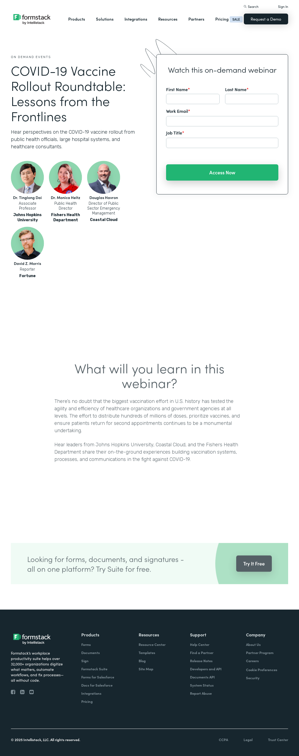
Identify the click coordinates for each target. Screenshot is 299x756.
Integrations (135, 19)
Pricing (222, 19)
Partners (196, 19)
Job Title (175, 133)
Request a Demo (266, 19)
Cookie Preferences (261, 669)
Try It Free (254, 571)
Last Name (237, 89)
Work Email (178, 111)
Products (76, 19)
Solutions (105, 19)
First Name (178, 89)
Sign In (283, 6)
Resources (167, 19)
